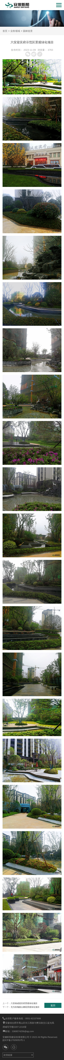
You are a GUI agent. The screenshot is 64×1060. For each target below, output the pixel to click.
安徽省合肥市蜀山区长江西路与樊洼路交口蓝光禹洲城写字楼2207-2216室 (28, 1024)
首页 (5, 31)
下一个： (21, 1007)
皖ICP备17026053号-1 (14, 1040)
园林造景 (28, 31)
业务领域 (15, 31)
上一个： (20, 1003)
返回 (53, 1005)
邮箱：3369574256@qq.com (18, 1031)
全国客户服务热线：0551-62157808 (22, 1018)
